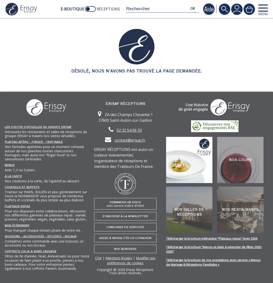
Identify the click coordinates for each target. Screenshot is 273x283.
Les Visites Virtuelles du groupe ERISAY (38, 127)
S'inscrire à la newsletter (125, 216)
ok (192, 8)
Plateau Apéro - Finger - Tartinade (34, 142)
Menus (10, 165)
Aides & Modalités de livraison (125, 238)
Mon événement (17, 225)
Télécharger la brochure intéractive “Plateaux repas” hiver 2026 (211, 238)
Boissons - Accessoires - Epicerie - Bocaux (41, 236)
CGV (98, 258)
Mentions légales (118, 258)
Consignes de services (125, 227)
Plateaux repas (17, 206)
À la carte (13, 176)
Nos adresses (125, 249)
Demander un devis (125, 204)
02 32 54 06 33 (129, 130)
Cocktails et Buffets (22, 187)
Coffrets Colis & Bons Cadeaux (30, 251)
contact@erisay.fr (130, 140)
